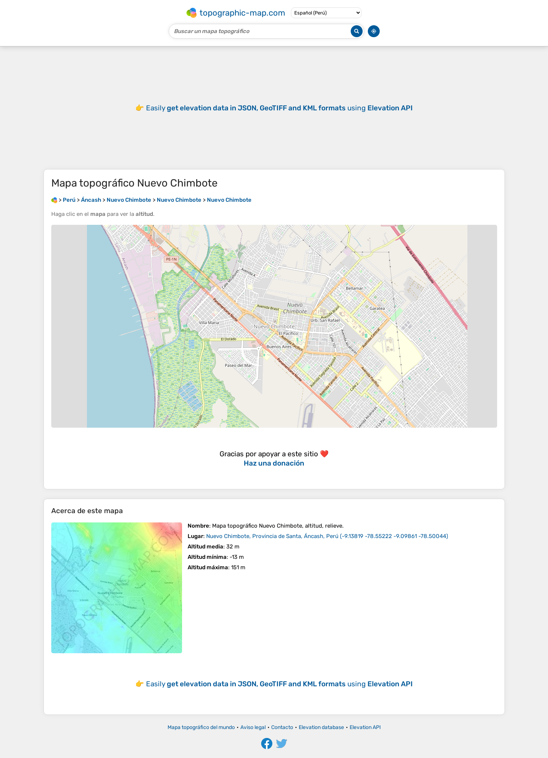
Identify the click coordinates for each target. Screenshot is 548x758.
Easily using (279, 108)
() (327, 536)
